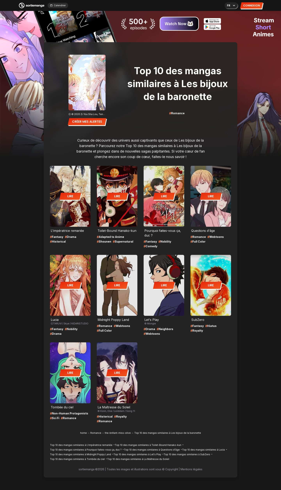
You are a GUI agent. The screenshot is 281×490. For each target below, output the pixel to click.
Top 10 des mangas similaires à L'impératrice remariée (81, 445)
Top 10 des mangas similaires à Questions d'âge (152, 449)
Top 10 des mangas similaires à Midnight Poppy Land (80, 454)
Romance (95, 432)
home (83, 432)
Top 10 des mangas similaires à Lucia (203, 449)
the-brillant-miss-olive (118, 432)
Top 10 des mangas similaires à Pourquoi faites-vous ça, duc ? (86, 449)
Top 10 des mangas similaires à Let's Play (137, 454)
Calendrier (58, 5)
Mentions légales (191, 469)
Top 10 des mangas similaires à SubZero (187, 454)
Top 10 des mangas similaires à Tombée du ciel (77, 459)
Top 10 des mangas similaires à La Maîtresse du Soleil (138, 459)
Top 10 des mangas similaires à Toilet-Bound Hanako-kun (148, 445)
